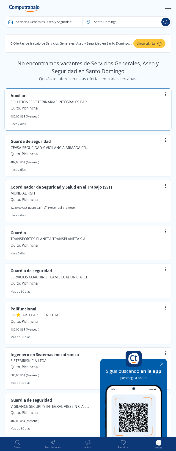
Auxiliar (18, 95)
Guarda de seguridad (31, 141)
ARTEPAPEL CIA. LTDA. (40, 315)
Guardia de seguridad (31, 270)
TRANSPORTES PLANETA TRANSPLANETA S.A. (48, 238)
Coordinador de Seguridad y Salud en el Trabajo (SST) (61, 187)
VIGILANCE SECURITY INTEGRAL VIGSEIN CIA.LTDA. (51, 406)
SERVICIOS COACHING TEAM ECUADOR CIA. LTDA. (51, 277)
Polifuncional (23, 309)
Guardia (18, 232)
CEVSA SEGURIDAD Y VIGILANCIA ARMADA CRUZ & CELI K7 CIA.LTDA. (51, 147)
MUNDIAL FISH (23, 193)
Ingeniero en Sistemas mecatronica (45, 354)
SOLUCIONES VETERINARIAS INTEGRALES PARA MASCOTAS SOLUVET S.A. (51, 101)
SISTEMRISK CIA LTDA (29, 360)
